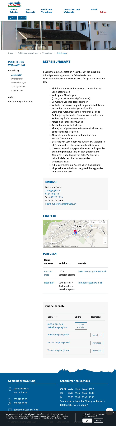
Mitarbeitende (17, 79)
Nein (98, 420)
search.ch (48, 246)
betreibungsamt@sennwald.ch (60, 203)
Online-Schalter (14, 10)
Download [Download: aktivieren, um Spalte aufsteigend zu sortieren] (95, 317)
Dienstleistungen (18, 83)
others (75, 246)
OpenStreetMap (66, 246)
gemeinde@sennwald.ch (26, 409)
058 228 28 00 (20, 403)
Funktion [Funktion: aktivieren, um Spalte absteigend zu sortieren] (63, 263)
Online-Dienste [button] (55, 306)
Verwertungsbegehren (58, 350)
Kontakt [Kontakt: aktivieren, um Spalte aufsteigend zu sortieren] (82, 263)
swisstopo (56, 246)
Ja (87, 420)
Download (97, 335)
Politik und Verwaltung (46, 10)
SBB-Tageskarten (18, 86)
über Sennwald (30, 10)
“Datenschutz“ (60, 418)
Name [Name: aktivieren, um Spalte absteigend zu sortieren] (50, 317)
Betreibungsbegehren (58, 334)
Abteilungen (22, 75)
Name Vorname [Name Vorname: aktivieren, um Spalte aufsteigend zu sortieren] (48, 262)
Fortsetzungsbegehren (59, 342)
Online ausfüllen (82, 326)
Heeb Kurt (49, 282)
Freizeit (94, 9)
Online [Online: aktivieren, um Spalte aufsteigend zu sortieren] (78, 317)
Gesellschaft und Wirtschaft (72, 10)
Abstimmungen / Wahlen (20, 101)
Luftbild (102, 222)
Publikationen (17, 90)
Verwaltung (13, 70)
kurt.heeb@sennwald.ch (90, 282)
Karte (92, 222)
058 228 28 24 (56, 197)
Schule (103, 12)
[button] (105, 239)
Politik (11, 97)
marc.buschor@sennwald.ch (92, 271)
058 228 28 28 (20, 399)
